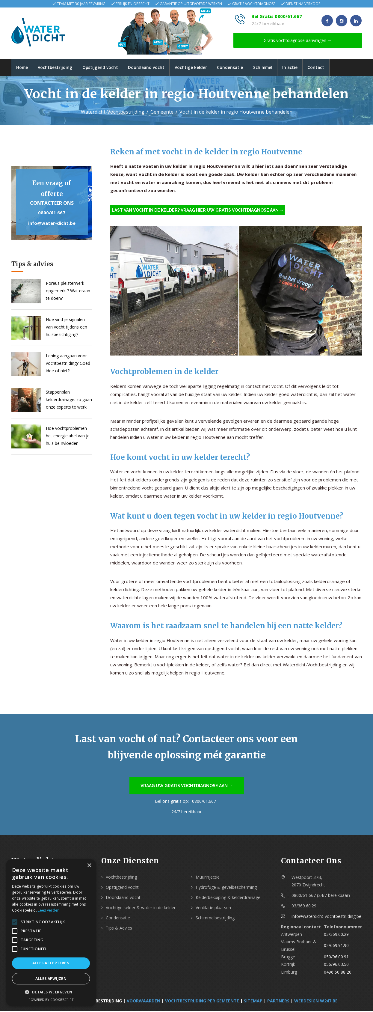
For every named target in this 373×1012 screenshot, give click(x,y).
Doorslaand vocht (151, 68)
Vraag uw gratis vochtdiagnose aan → (187, 786)
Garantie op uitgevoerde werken (191, 3)
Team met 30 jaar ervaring (81, 3)
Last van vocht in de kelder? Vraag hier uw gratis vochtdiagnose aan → (198, 211)
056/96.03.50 (336, 966)
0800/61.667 (51, 214)
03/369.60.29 (336, 935)
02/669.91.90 (336, 947)
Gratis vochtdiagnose (253, 3)
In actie (302, 68)
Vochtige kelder (198, 68)
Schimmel (273, 68)
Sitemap (253, 1002)
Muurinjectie (208, 878)
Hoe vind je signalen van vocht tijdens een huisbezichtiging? (66, 328)
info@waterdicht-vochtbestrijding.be (326, 917)
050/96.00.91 (336, 958)
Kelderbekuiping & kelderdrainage (228, 898)
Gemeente (161, 113)
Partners (278, 1002)
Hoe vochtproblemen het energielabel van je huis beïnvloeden (68, 437)
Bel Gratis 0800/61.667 (276, 16)
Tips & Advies (119, 929)
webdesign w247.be (316, 1002)
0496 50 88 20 (337, 973)
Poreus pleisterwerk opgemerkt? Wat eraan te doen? (68, 291)
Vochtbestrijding (57, 68)
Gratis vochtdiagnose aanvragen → (298, 40)
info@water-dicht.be (51, 224)
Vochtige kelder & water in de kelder (141, 909)
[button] (51, 992)
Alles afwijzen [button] (51, 978)
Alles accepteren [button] (51, 963)
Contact (329, 68)
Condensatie (238, 68)
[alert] (51, 932)
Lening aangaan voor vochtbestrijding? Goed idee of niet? (68, 364)
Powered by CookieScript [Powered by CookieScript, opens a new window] (51, 999)
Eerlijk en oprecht (132, 3)
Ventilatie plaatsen (213, 909)
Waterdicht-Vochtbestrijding (112, 113)
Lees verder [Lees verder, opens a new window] (48, 910)
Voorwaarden (143, 1002)
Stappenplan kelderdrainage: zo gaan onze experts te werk (69, 400)
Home (23, 68)
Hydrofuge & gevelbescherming (226, 888)
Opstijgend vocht (104, 68)
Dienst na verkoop (303, 3)
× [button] (89, 865)
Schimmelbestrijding (215, 919)
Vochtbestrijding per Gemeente (202, 1002)
